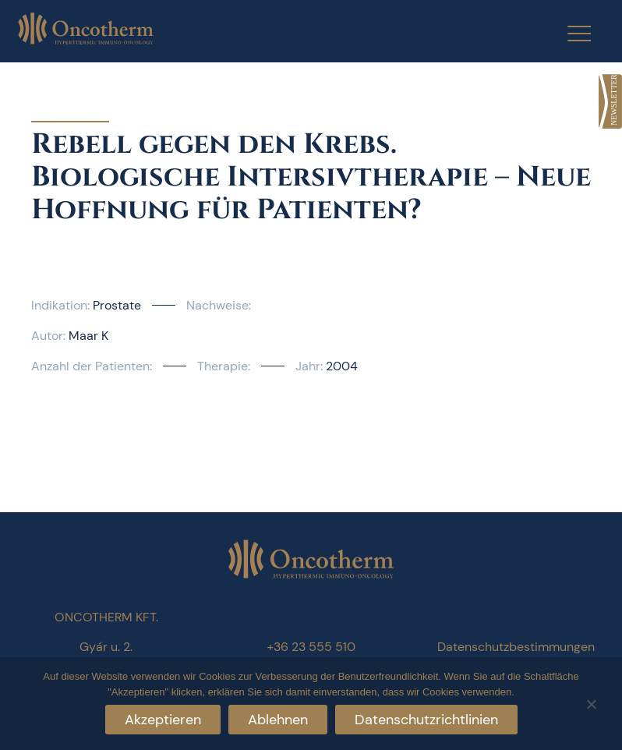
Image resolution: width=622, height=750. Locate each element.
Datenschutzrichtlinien (426, 719)
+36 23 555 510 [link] (311, 647)
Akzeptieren (163, 719)
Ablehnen (278, 719)
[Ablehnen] (590, 702)
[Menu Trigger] (569, 33)
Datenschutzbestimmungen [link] (516, 647)
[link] (610, 101)
